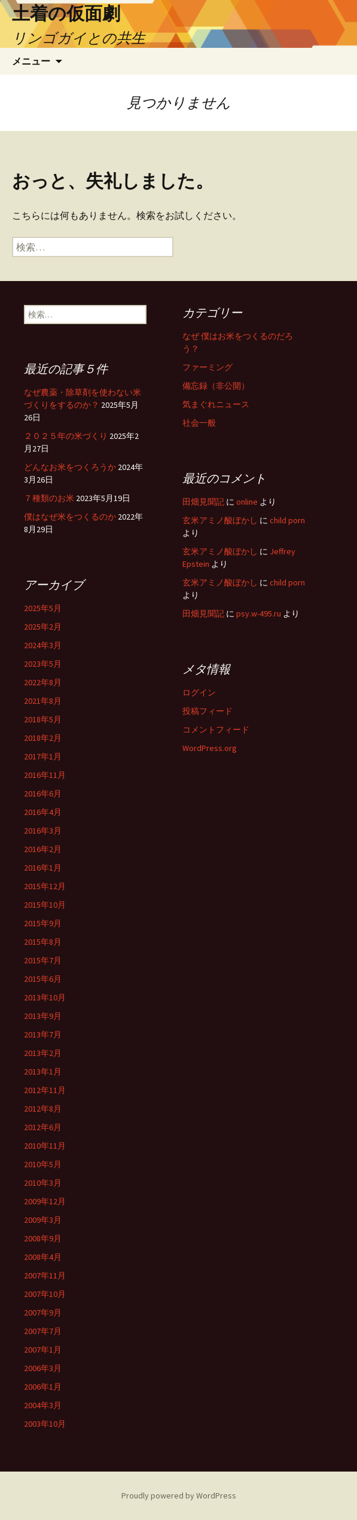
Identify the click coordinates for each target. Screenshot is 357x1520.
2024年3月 (43, 645)
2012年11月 (45, 1090)
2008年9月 (43, 1238)
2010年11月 (45, 1145)
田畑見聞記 (203, 501)
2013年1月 (43, 1071)
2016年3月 (43, 830)
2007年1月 (43, 1349)
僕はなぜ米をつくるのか (70, 516)
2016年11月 (45, 775)
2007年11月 (45, 1275)
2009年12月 (45, 1201)
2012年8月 (43, 1108)
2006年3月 (43, 1368)
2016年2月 (43, 849)
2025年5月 (43, 608)
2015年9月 (43, 923)
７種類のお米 (49, 498)
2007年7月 (43, 1331)
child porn (287, 520)
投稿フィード (207, 711)
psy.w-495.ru (258, 613)
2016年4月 (43, 812)
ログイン (199, 692)
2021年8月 (43, 700)
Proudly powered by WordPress (178, 1495)
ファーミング (207, 367)
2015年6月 (43, 978)
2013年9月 (43, 1016)
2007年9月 (43, 1312)
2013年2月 (43, 1053)
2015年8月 (43, 941)
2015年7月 (43, 960)
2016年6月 (43, 793)
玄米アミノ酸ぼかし (220, 520)
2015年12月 (45, 886)
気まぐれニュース (215, 404)
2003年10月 (45, 1423)
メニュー (31, 61)
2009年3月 (43, 1219)
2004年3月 (43, 1405)
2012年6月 (43, 1127)
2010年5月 (43, 1164)
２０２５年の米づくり (66, 436)
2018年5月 (43, 719)
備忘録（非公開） (215, 385)
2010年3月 (43, 1182)
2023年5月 (43, 663)
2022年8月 (43, 682)
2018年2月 (43, 737)
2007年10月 (45, 1294)
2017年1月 (43, 756)
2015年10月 (45, 904)
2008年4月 (43, 1257)
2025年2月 (43, 626)
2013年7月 (43, 1034)
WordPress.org (209, 748)
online (247, 501)
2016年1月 (43, 867)
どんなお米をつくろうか (70, 467)
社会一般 (199, 422)
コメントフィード (215, 729)
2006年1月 (43, 1386)
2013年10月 (45, 997)
